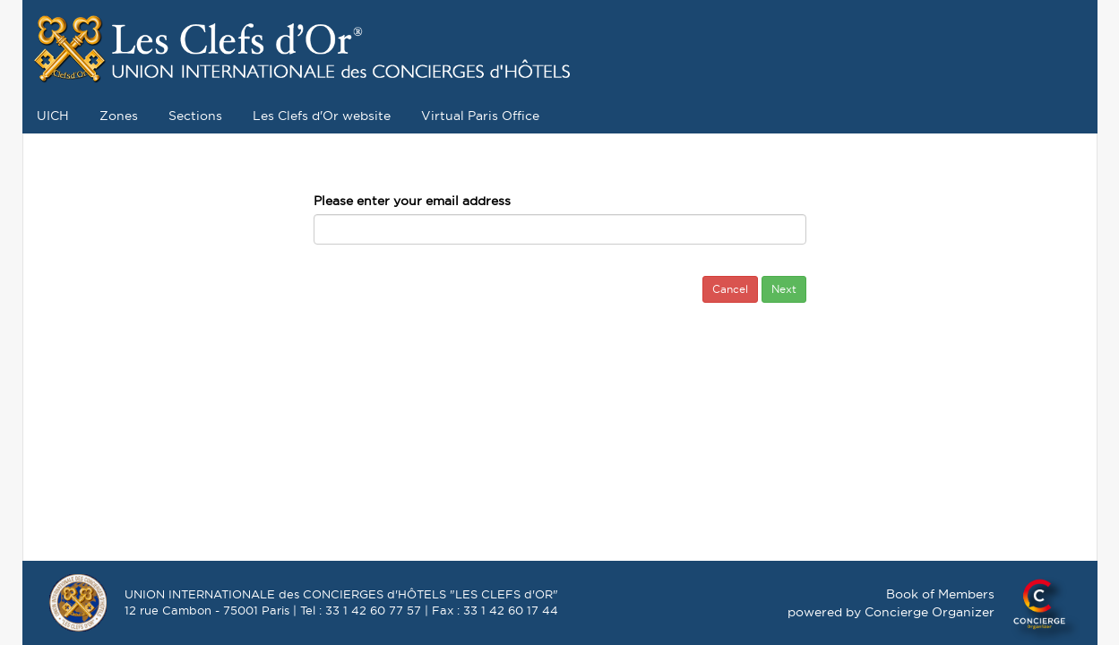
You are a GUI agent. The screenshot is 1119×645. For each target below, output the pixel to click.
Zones (118, 115)
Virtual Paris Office (480, 115)
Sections (195, 115)
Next (783, 289)
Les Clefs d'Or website (322, 115)
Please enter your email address (412, 201)
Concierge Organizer (929, 612)
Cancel (730, 289)
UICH (53, 115)
